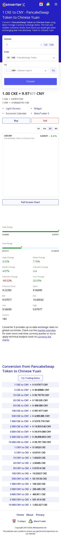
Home (20, 514)
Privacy (40, 514)
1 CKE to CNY (21, 384)
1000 (51, 45)
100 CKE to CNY (20, 410)
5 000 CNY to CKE (19, 499)
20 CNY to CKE (21, 463)
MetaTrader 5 (41, 113)
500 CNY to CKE (20, 478)
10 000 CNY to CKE (19, 504)
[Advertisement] (30, 214)
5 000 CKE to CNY (19, 436)
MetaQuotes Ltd (39, 527)
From (6, 51)
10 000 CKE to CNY (19, 442)
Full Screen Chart (30, 202)
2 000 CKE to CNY (19, 426)
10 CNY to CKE (21, 457)
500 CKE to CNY (20, 416)
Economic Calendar (16, 113)
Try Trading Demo (30, 378)
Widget (38, 108)
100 (45, 45)
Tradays (19, 521)
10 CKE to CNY (21, 395)
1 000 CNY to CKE (19, 483)
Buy (16, 120)
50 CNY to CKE (21, 468)
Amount (7, 39)
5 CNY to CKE (21, 452)
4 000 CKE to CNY (19, 431)
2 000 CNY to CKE (19, 489)
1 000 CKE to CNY (19, 421)
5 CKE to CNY (21, 389)
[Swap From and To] (53, 70)
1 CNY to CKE (21, 447)
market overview (46, 330)
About (30, 514)
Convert (30, 81)
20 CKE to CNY (21, 400)
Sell (45, 120)
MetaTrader (37, 521)
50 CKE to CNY (21, 405)
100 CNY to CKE (20, 473)
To (5, 64)
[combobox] (30, 57)
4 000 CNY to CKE (19, 494)
